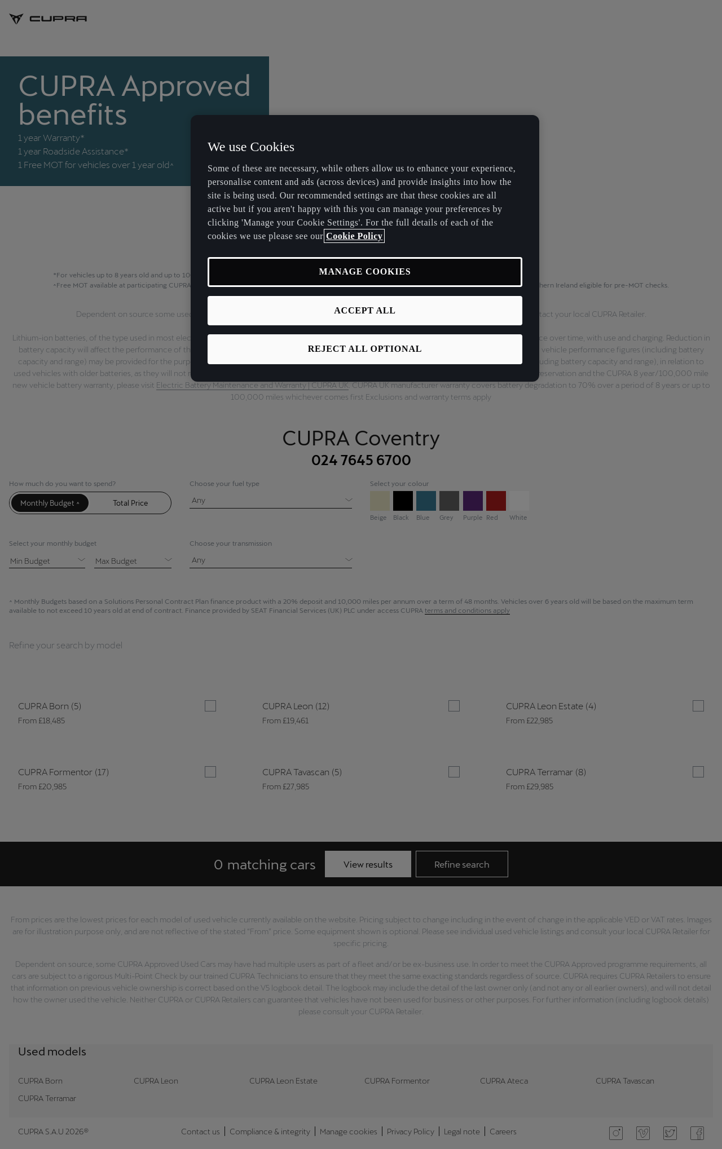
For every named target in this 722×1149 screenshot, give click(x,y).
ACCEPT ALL (365, 310)
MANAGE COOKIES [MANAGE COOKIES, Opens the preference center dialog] (365, 271)
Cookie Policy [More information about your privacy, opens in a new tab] (354, 236)
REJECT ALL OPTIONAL (365, 348)
